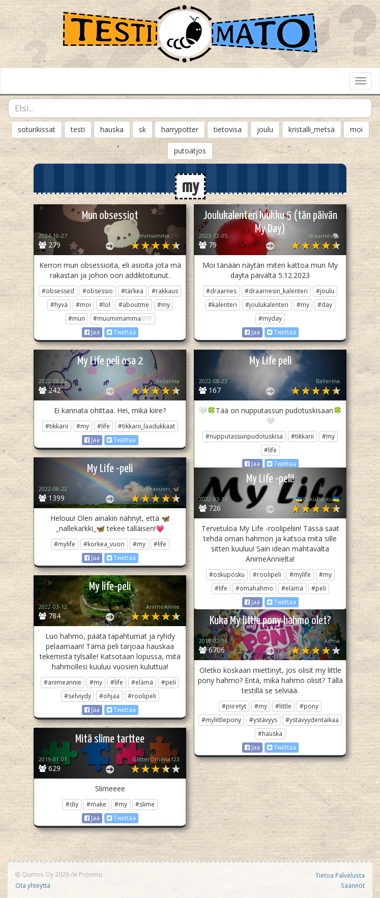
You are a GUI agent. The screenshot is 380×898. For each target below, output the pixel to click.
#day (324, 304)
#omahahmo (254, 588)
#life (103, 426)
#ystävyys (263, 720)
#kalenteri (222, 304)
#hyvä (59, 304)
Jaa (92, 332)
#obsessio (97, 291)
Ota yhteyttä (32, 885)
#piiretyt (234, 706)
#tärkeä (132, 291)
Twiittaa (121, 332)
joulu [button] (265, 129)
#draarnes (221, 291)
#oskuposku (227, 574)
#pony (309, 706)
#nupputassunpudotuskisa (244, 436)
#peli (318, 588)
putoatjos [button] (190, 151)
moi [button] (356, 129)
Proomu (90, 874)
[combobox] (190, 108)
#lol (104, 304)
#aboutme (134, 304)
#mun (76, 318)
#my (163, 304)
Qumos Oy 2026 (42, 874)
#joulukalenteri (266, 304)
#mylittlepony (221, 720)
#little (283, 706)
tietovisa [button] (228, 129)
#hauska (270, 733)
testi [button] (78, 129)
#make (96, 804)
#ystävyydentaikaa (312, 720)
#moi (83, 304)
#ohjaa (109, 696)
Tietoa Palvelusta (340, 875)
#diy (72, 804)
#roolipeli (267, 574)
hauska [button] (112, 129)
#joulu (325, 291)
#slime (145, 804)
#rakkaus (165, 291)
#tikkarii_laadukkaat (146, 426)
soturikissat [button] (36, 129)
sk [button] (142, 129)
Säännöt (353, 885)
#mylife (64, 544)
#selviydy (77, 696)
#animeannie (62, 682)
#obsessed (58, 291)
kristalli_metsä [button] (311, 129)
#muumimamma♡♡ (122, 318)
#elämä (292, 588)
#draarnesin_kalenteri (276, 291)
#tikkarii (56, 426)
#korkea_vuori (104, 544)
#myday (270, 318)
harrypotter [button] (179, 129)
